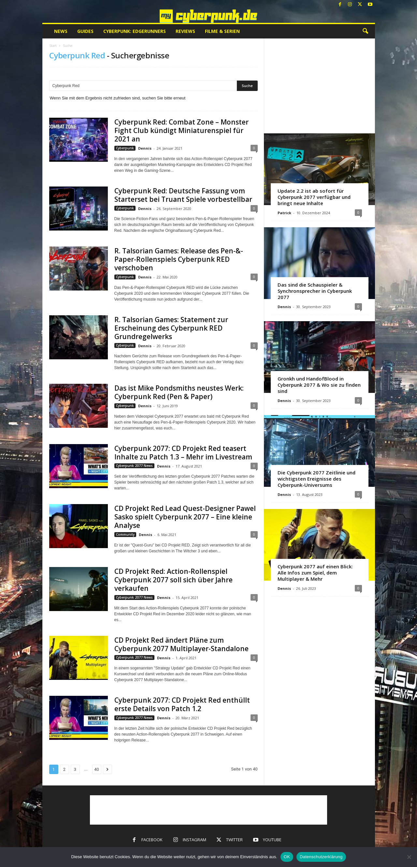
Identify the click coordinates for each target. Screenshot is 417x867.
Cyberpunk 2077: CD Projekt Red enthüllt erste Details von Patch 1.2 (182, 704)
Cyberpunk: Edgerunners (134, 31)
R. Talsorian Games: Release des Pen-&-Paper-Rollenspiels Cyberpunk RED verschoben (178, 259)
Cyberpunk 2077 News (134, 465)
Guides (85, 31)
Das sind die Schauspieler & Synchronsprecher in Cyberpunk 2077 (315, 290)
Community (125, 534)
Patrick (284, 212)
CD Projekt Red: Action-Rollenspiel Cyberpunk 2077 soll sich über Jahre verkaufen (173, 580)
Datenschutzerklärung (321, 856)
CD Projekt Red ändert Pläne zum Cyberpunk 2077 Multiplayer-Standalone (181, 644)
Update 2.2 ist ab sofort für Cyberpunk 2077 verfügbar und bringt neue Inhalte (314, 196)
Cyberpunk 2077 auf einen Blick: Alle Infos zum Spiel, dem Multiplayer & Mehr (315, 572)
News (60, 31)
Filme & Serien (222, 31)
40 (96, 769)
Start (53, 45)
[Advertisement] (319, 86)
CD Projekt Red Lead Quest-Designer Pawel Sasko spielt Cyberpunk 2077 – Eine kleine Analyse (185, 517)
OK (287, 856)
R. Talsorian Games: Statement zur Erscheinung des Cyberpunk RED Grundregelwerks (171, 328)
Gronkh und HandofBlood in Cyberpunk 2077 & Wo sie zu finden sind (319, 384)
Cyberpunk (125, 148)
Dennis (144, 148)
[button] (365, 31)
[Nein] (409, 857)
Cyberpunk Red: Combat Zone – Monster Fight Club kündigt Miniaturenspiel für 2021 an (181, 130)
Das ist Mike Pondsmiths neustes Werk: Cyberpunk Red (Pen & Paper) (179, 392)
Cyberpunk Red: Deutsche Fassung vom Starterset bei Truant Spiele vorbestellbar (183, 195)
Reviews (185, 31)
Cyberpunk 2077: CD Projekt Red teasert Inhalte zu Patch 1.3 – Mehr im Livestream (183, 452)
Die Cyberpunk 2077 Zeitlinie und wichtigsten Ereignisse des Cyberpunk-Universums (316, 478)
